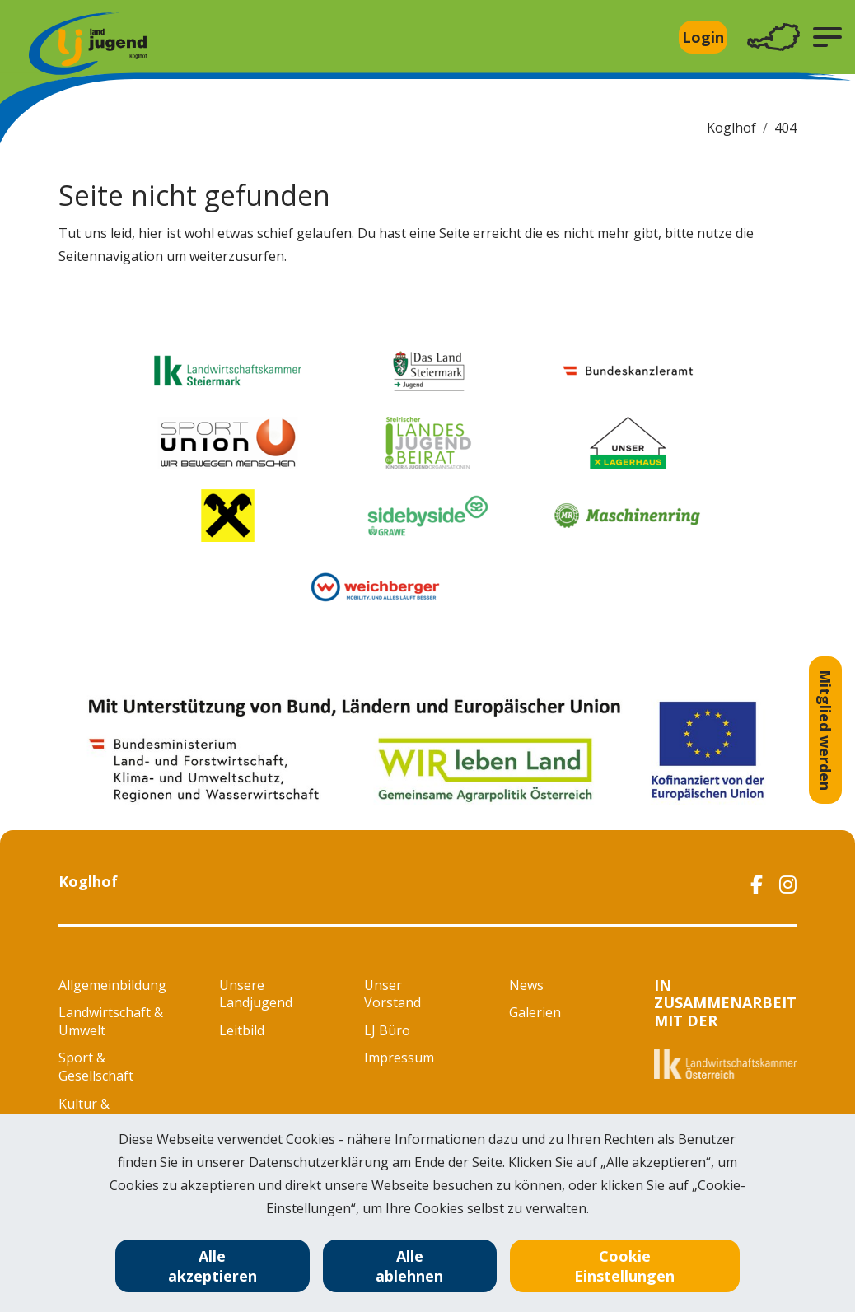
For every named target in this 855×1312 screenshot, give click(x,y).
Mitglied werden (825, 730)
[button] (827, 37)
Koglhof (731, 128)
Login (703, 37)
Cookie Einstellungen (624, 1266)
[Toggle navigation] (773, 37)
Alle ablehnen (409, 1266)
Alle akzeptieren (212, 1266)
